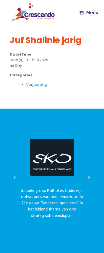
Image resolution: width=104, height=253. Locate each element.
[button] (14, 177)
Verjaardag (36, 84)
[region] (52, 177)
